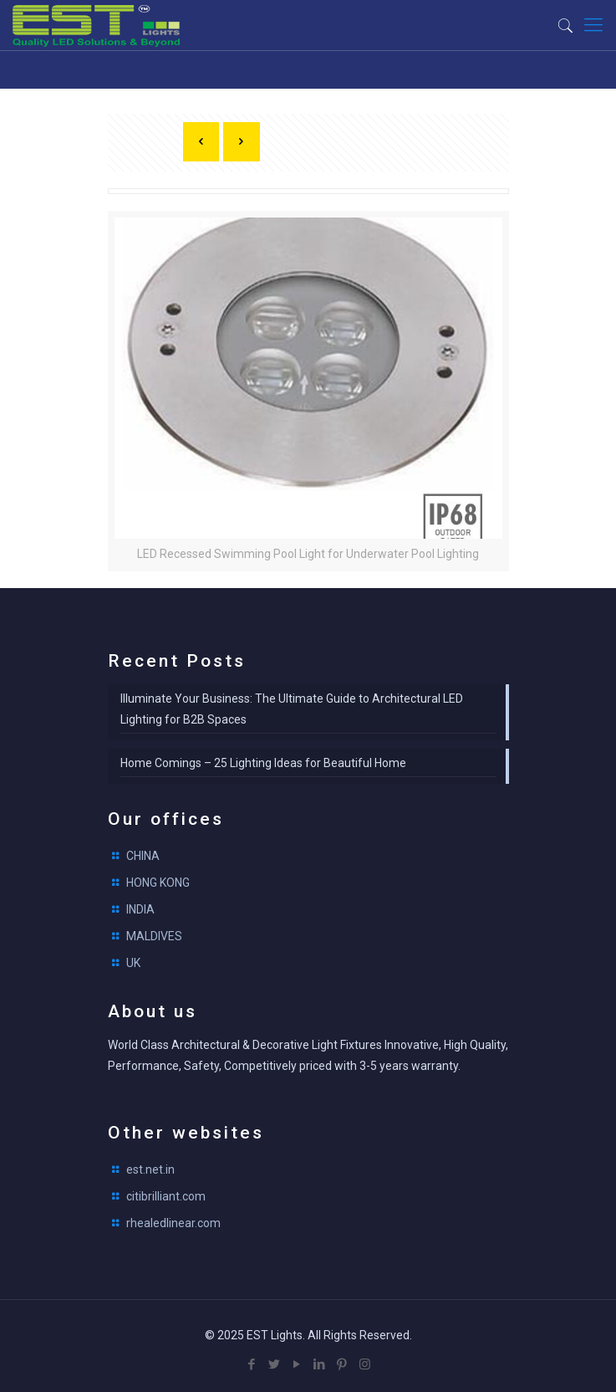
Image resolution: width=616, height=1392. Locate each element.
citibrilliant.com (166, 1196)
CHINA (143, 855)
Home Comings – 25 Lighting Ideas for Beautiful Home (263, 763)
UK (133, 963)
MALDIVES (154, 936)
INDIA (140, 909)
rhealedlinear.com (173, 1223)
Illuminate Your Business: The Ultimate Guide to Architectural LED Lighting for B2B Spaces (291, 709)
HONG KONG (158, 882)
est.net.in (150, 1169)
